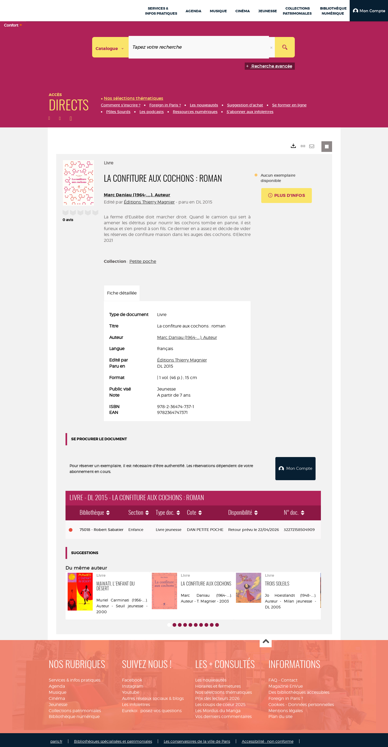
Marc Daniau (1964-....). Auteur (137, 195)
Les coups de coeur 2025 (220, 701)
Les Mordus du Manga (217, 707)
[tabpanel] (177, 364)
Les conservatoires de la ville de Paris (197, 738)
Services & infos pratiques (74, 677)
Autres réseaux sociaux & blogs (153, 695)
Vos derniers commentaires (223, 713)
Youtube (130, 689)
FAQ (272, 677)
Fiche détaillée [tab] (122, 293)
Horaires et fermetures (218, 683)
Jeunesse (58, 701)
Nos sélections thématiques (223, 689)
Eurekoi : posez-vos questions (152, 707)
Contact (289, 677)
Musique (57, 689)
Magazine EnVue (285, 683)
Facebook (132, 677)
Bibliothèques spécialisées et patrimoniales (113, 738)
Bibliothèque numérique (74, 713)
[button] (369, 10)
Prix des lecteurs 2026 (217, 695)
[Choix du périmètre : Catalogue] (110, 47)
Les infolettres (136, 701)
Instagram (132, 683)
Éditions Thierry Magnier (149, 202)
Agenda (57, 683)
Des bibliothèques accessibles (298, 689)
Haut (266, 638)
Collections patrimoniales (75, 707)
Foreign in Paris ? (285, 695)
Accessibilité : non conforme (267, 738)
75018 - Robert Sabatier (102, 526)
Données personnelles (311, 701)
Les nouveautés (210, 677)
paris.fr (56, 738)
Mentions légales (285, 707)
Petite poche (142, 261)
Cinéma (57, 695)
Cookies (276, 701)
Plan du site (280, 713)
